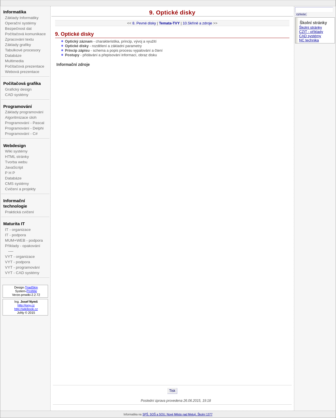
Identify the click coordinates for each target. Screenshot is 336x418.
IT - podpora (15, 235)
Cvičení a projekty (20, 189)
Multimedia (14, 61)
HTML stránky (17, 156)
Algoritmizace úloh (21, 117)
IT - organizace (18, 229)
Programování (17, 106)
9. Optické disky (172, 12)
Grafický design (18, 89)
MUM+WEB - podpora (24, 240)
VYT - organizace (20, 256)
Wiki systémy (16, 151)
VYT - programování (22, 267)
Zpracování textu (19, 39)
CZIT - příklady (311, 32)
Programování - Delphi (24, 128)
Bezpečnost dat (18, 28)
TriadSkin (31, 287)
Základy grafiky (18, 45)
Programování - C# (21, 133)
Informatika (14, 11)
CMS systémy (17, 183)
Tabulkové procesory (23, 50)
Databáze (13, 55)
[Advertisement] (172, 339)
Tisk (172, 391)
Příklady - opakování (22, 246)
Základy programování (24, 112)
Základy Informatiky (22, 18)
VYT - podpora (17, 262)
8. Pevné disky (144, 23)
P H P (10, 173)
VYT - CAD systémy (22, 273)
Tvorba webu (16, 162)
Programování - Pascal (24, 123)
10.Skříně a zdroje (197, 23)
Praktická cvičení (19, 212)
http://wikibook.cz (26, 309)
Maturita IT (14, 223)
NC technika (309, 40)
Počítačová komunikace (25, 34)
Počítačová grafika (22, 83)
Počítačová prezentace (24, 66)
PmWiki (31, 291)
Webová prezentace (22, 72)
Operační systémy (20, 23)
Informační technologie (15, 203)
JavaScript (14, 167)
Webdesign (14, 145)
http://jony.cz (26, 305)
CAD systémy (16, 95)
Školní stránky (310, 27)
